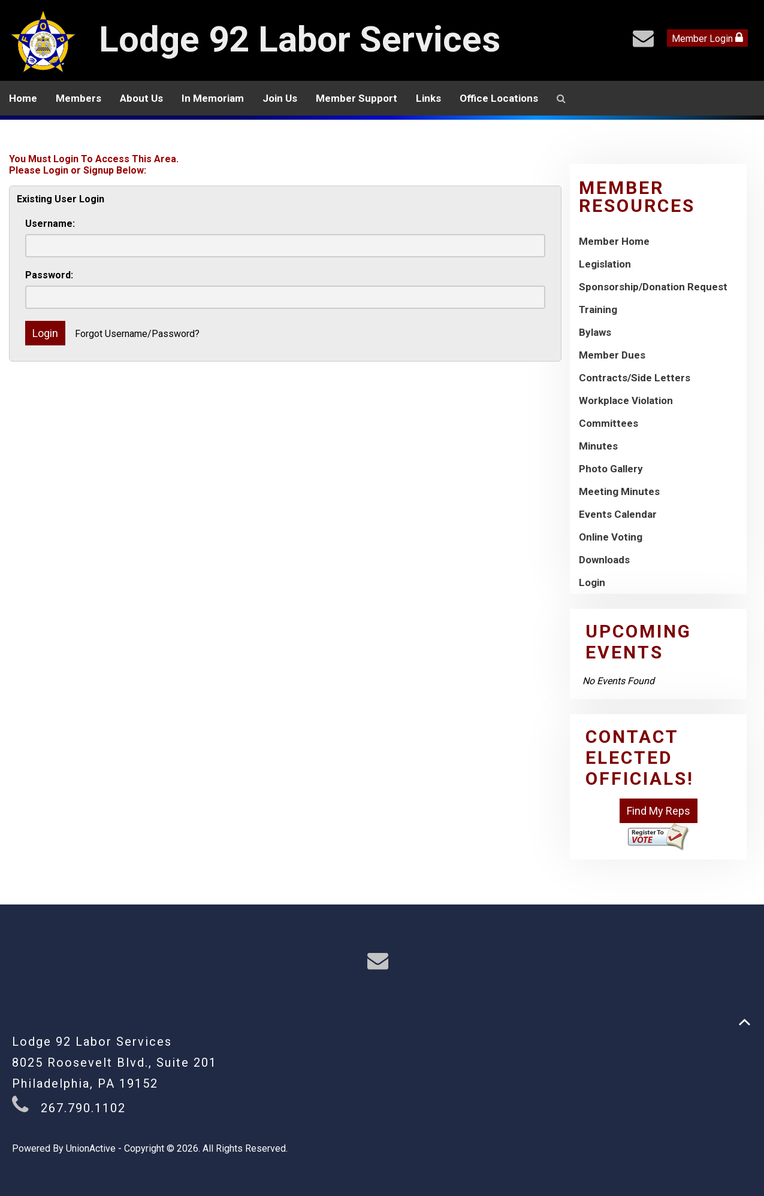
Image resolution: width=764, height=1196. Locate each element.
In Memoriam (213, 98)
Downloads (604, 560)
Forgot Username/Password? (137, 333)
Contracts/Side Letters (634, 378)
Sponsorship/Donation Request (653, 287)
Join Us (279, 98)
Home (23, 98)
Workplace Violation (626, 400)
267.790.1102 (83, 1108)
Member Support (356, 98)
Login (592, 582)
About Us (141, 98)
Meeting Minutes (619, 491)
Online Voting (610, 537)
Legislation (605, 264)
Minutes (598, 446)
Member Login (707, 38)
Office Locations (499, 98)
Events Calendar (618, 514)
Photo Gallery (611, 469)
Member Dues (612, 355)
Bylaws (595, 332)
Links (428, 98)
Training (598, 309)
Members (78, 98)
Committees (608, 423)
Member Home (614, 241)
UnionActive (91, 1148)
